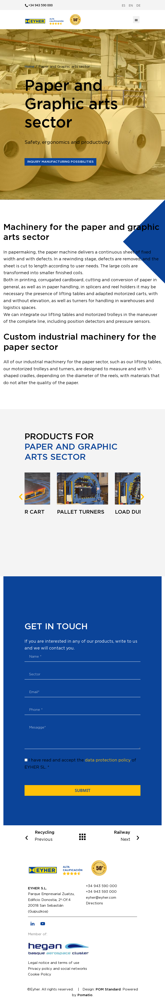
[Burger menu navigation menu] (136, 19)
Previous (45, 835)
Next (119, 835)
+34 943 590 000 (101, 886)
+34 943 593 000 (101, 891)
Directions (94, 903)
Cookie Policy (39, 974)
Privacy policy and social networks (57, 968)
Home (29, 66)
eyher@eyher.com (101, 897)
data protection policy (108, 760)
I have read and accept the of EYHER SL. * (80, 763)
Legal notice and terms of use (53, 963)
